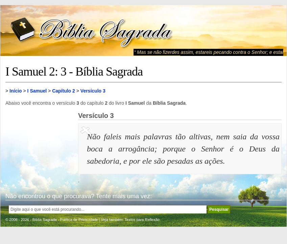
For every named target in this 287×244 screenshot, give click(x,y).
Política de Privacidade (79, 220)
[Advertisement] (39, 146)
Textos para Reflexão (142, 220)
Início (15, 91)
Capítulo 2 (63, 91)
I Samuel (37, 91)
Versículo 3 (92, 91)
